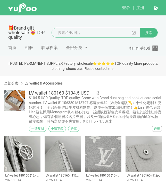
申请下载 (57, 129)
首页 (12, 47)
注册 (140, 7)
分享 (74, 129)
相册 (29, 47)
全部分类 (74, 47)
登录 (126, 7)
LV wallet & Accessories (43, 83)
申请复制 (37, 129)
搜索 (148, 33)
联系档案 (49, 47)
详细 (157, 129)
